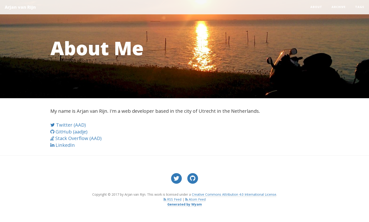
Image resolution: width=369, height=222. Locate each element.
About (316, 7)
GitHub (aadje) (69, 132)
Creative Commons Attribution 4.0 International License (234, 194)
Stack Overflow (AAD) (76, 138)
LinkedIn (62, 145)
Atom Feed (195, 199)
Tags (359, 7)
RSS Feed (172, 199)
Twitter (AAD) (68, 125)
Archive (339, 7)
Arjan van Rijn (20, 7)
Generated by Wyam (184, 204)
